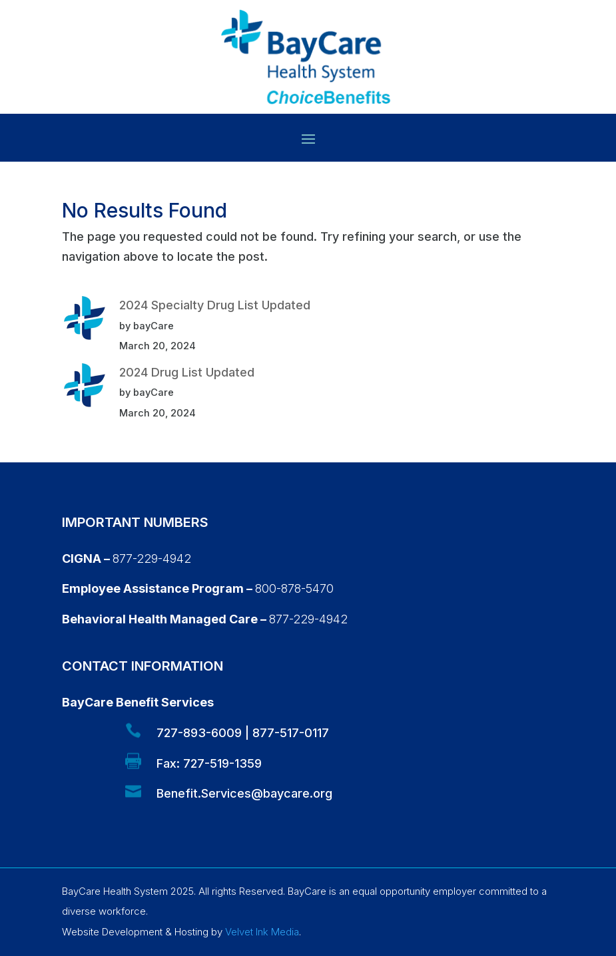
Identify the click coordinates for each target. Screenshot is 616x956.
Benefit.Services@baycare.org (244, 793)
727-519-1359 (222, 763)
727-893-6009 (199, 733)
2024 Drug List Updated (186, 372)
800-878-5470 (294, 588)
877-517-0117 (290, 733)
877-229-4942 (152, 558)
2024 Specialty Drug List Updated (214, 305)
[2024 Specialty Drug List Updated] (84, 321)
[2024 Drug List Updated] (84, 388)
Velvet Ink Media (262, 931)
